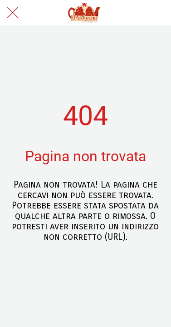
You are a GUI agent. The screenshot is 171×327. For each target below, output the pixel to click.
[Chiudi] (12, 12)
